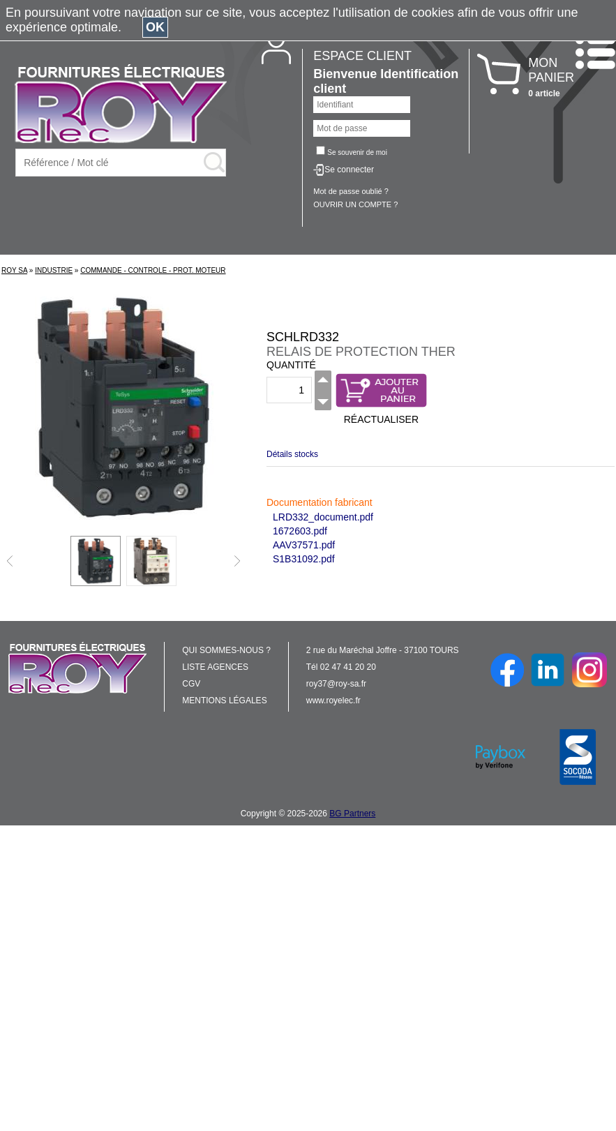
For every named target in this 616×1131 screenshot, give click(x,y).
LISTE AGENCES (215, 667)
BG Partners (352, 813)
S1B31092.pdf (304, 558)
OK (155, 27)
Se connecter (349, 169)
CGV (191, 684)
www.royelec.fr (333, 700)
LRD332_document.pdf (323, 517)
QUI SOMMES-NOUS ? (226, 650)
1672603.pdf (300, 531)
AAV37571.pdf (304, 544)
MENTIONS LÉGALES (224, 700)
